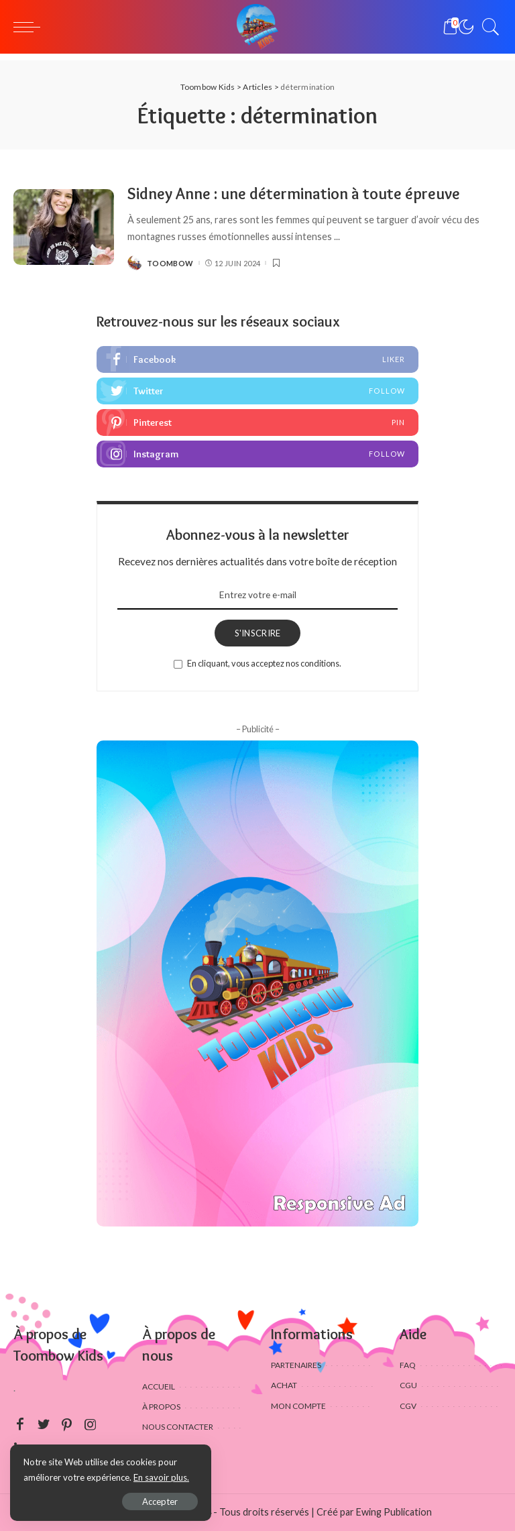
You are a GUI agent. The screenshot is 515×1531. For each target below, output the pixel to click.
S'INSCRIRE (258, 633)
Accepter (160, 1501)
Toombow (170, 263)
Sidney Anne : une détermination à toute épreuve (293, 193)
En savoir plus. (161, 1477)
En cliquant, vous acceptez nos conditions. (264, 663)
